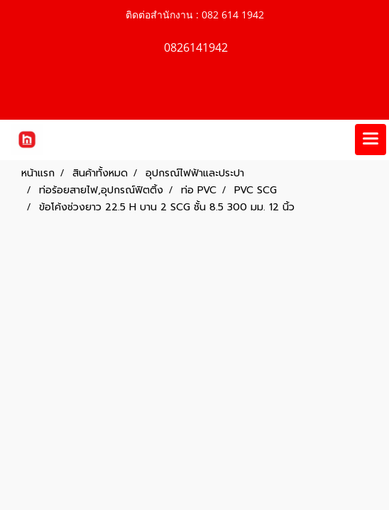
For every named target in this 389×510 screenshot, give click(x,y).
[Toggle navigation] (370, 139)
